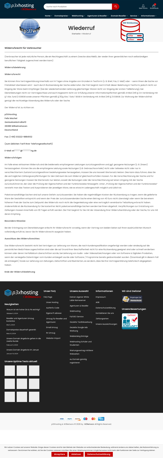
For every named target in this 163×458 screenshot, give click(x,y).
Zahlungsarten (102, 318)
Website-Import (53, 338)
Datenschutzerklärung (106, 308)
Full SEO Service (77, 316)
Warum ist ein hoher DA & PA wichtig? (23, 309)
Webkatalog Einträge (79, 336)
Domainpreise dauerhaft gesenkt (21, 329)
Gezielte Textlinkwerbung (81, 322)
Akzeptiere (59, 454)
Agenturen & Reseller (79, 305)
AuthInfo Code (52, 308)
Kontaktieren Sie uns (105, 313)
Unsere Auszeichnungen (106, 324)
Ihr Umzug (50, 333)
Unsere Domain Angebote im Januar (22, 350)
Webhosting (75, 311)
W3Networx (89, 424)
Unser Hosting (52, 302)
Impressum (101, 297)
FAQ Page (48, 297)
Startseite (76, 33)
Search (115, 7)
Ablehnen (76, 454)
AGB (97, 302)
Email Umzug (52, 327)
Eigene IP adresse (54, 313)
